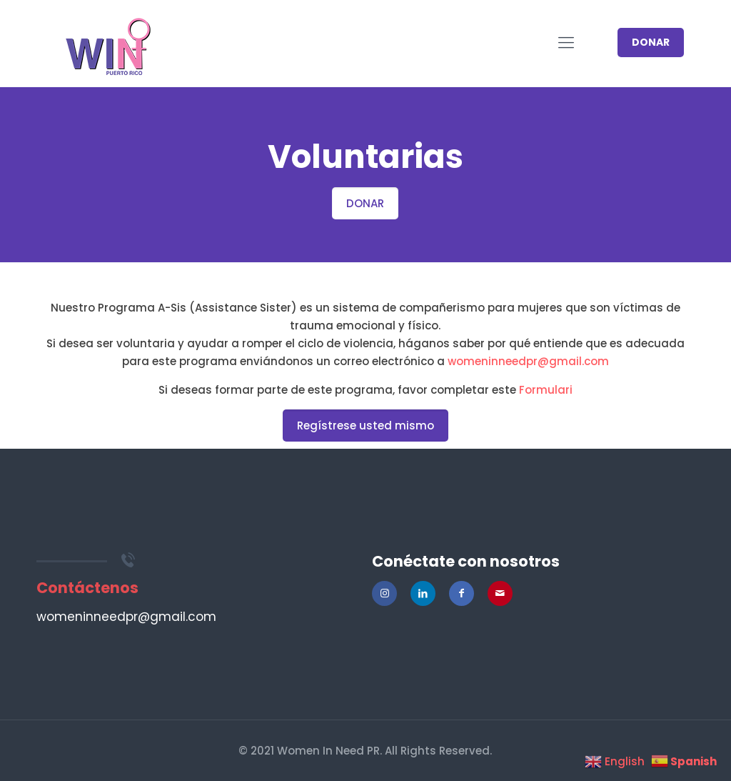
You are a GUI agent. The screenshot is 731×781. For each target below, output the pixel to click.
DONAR (651, 42)
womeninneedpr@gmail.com (528, 361)
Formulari (546, 389)
